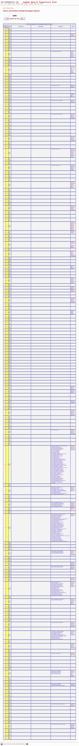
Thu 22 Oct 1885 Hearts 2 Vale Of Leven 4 (73, 579)
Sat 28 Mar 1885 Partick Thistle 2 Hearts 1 (73, 243)
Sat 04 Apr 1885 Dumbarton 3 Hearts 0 (73, 252)
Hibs (35, 3)
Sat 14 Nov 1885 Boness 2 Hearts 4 (73, 632)
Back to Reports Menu (8, 8)
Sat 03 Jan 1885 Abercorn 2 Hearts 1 (73, 35)
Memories (18, 3)
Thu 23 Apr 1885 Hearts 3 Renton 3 (73, 288)
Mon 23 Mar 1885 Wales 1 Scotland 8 (73, 232)
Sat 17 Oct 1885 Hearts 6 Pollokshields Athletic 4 (73, 567)
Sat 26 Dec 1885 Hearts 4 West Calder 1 (73, 725)
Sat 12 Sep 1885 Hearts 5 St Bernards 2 (73, 447)
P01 (4, 29)
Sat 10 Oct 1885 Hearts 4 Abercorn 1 (73, 552)
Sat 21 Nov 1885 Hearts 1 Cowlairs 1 (73, 645)
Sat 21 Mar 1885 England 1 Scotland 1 (73, 223)
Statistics (26, 3)
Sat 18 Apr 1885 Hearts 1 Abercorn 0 (73, 279)
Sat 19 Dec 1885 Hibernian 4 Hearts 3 (73, 705)
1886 (22, 18)
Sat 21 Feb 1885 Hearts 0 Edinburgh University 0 (73, 152)
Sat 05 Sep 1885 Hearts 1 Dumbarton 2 (73, 431)
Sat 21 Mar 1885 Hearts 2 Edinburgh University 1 (73, 225)
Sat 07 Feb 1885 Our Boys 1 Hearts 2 (73, 115)
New (38, 3)
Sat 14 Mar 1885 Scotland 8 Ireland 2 (73, 207)
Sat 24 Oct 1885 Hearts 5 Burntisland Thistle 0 (73, 583)
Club (5, 3)
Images (9, 3)
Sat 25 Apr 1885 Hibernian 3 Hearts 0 (73, 290)
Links (41, 3)
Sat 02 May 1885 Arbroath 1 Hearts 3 (73, 299)
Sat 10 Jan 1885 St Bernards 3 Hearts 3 (72, 52)
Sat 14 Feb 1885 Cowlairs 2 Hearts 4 (73, 137)
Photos (13, 3)
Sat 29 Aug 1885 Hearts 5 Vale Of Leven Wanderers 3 (73, 411)
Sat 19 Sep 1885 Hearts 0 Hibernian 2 (73, 488)
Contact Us (9, 744)
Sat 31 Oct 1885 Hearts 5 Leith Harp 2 (73, 600)
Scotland (31, 3)
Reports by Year (14, 18)
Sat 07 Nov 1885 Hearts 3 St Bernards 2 (73, 623)
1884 (7, 18)
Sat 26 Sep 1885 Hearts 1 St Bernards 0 (73, 503)
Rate (22, 3)
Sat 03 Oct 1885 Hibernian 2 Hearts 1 (73, 515)
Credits (13, 744)
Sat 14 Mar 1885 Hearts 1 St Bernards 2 (73, 209)
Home (2, 3)
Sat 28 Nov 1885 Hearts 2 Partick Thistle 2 (73, 654)
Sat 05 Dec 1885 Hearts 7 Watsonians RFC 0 (73, 671)
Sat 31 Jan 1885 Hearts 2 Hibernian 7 (73, 101)
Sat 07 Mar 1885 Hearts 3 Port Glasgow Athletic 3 (73, 183)
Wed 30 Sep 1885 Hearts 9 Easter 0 (73, 508)
